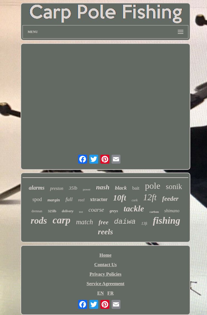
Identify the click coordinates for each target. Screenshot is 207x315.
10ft (119, 197)
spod (37, 199)
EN (100, 293)
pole (152, 186)
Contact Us (105, 264)
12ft (150, 197)
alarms (37, 188)
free (103, 222)
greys (114, 211)
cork (134, 200)
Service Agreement (105, 283)
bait (135, 188)
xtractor (99, 199)
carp (61, 220)
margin (53, 200)
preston (56, 188)
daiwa (125, 222)
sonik (174, 186)
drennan (36, 211)
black (121, 188)
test (81, 211)
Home (105, 255)
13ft (144, 223)
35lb (73, 188)
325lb (52, 211)
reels (105, 231)
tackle (134, 208)
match (84, 222)
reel (81, 200)
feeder (170, 198)
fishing (166, 220)
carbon (154, 211)
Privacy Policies (106, 274)
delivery (67, 211)
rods (39, 221)
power (87, 189)
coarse (96, 209)
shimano (171, 210)
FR (110, 293)
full (68, 199)
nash (102, 187)
